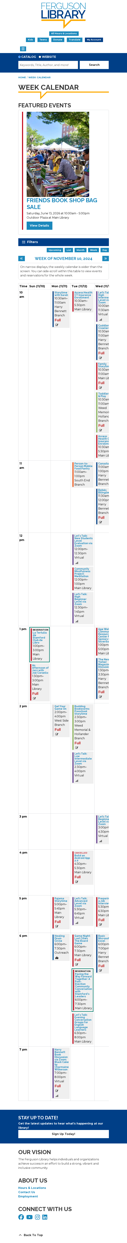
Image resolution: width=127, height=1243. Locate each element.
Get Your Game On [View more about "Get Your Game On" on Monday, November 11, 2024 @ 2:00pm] (60, 707)
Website (49, 57)
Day (104, 250)
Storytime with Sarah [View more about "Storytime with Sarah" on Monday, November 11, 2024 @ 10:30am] (61, 293)
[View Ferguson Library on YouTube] (30, 1218)
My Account (94, 39)
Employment (28, 1196)
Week (93, 250)
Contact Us (26, 1192)
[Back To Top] (63, 1235)
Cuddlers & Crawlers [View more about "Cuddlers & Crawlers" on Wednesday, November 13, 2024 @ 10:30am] (105, 326)
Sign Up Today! (63, 1134)
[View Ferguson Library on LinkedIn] (45, 1218)
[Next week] (105, 258)
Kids (30, 39)
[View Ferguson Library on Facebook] (21, 1218)
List (69, 250)
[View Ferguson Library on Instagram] (38, 1218)
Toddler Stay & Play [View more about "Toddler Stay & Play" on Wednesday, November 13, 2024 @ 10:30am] (106, 394)
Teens (43, 39)
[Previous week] (21, 258)
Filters (33, 242)
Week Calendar (39, 77)
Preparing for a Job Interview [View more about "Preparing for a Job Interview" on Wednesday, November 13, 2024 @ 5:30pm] (106, 901)
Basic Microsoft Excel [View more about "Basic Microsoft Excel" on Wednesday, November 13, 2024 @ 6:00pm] (104, 938)
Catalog (28, 57)
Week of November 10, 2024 (63, 258)
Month (81, 250)
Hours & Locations (32, 1188)
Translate (74, 39)
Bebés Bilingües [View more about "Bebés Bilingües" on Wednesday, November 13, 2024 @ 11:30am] (104, 491)
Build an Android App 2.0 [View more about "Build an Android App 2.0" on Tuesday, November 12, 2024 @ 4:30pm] (82, 858)
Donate (57, 39)
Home (22, 77)
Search (94, 65)
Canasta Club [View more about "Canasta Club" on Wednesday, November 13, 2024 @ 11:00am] (106, 463)
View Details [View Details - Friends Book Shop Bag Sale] (39, 225)
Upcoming (55, 250)
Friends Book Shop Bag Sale (62, 203)
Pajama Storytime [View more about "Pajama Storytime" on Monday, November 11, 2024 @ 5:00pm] (61, 899)
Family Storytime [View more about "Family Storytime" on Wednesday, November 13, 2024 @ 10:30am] (104, 365)
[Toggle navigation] (23, 48)
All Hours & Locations (64, 33)
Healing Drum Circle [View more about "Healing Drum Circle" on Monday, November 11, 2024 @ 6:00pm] (60, 938)
